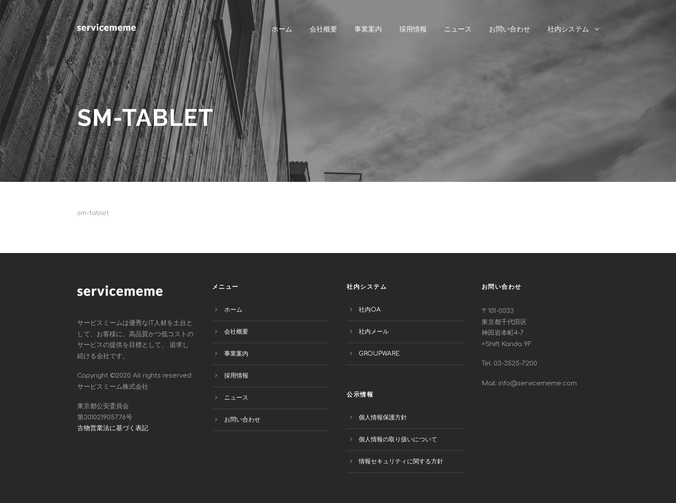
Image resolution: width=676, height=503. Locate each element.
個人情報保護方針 (383, 417)
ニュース (458, 29)
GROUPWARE (379, 353)
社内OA (370, 309)
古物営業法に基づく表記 (112, 428)
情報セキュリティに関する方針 (401, 461)
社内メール (374, 331)
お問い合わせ (509, 29)
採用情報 (413, 29)
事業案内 (368, 29)
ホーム (282, 29)
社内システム (568, 29)
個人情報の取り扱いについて (398, 439)
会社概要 (323, 29)
